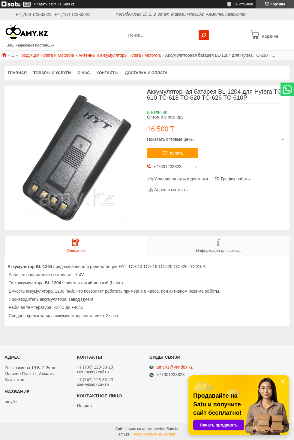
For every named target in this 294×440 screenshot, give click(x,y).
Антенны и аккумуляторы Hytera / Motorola (119, 55)
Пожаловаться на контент (154, 434)
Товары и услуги (52, 73)
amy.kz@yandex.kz (175, 367)
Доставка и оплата (146, 73)
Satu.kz (172, 429)
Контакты (107, 73)
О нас (83, 73)
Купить (176, 153)
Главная (17, 73)
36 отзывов (243, 4)
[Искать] (204, 35)
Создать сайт (45, 4)
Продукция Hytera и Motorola (46, 55)
